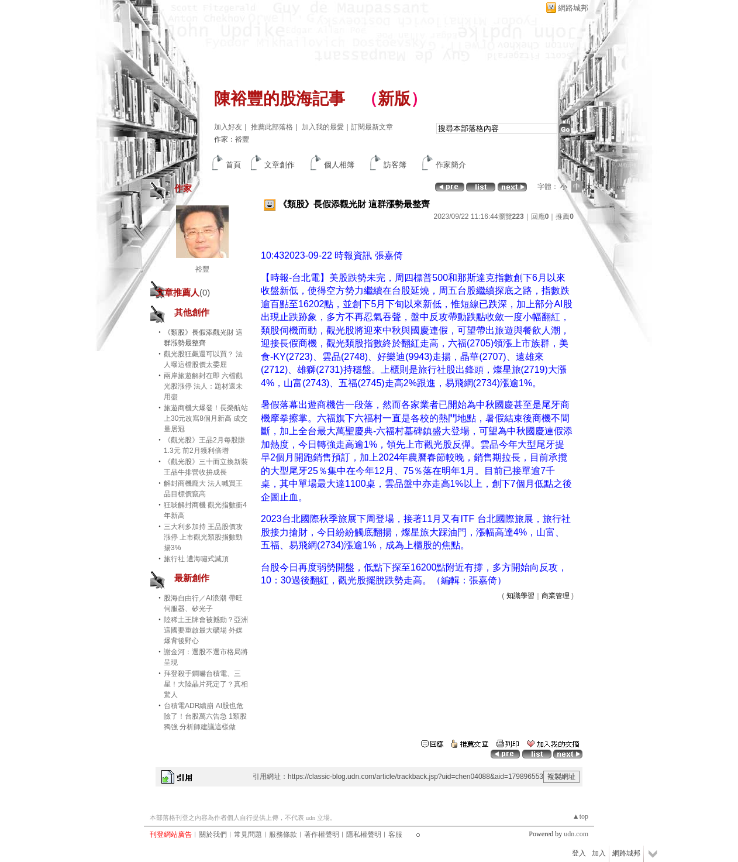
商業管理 (556, 596)
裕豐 (202, 269)
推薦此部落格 (272, 127)
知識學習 (520, 596)
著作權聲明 (321, 834)
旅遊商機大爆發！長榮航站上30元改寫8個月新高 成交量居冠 (206, 418)
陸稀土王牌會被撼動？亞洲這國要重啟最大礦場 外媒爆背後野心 (206, 630)
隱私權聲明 (363, 834)
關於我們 (213, 834)
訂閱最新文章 (372, 127)
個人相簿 (339, 164)
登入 (579, 853)
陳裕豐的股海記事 (279, 99)
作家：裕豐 (231, 139)
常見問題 (248, 834)
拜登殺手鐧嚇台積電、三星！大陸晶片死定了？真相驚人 (206, 684)
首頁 (233, 164)
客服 (395, 834)
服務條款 (283, 834)
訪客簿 (395, 164)
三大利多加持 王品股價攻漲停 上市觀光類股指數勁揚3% (203, 537)
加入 (599, 853)
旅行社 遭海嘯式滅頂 (196, 559)
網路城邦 (573, 8)
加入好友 (228, 127)
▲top (580, 816)
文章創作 (279, 164)
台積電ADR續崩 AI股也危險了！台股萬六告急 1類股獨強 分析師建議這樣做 (205, 716)
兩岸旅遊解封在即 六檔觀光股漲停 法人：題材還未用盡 (203, 386)
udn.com (576, 834)
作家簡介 (451, 164)
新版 (394, 99)
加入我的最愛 (323, 127)
